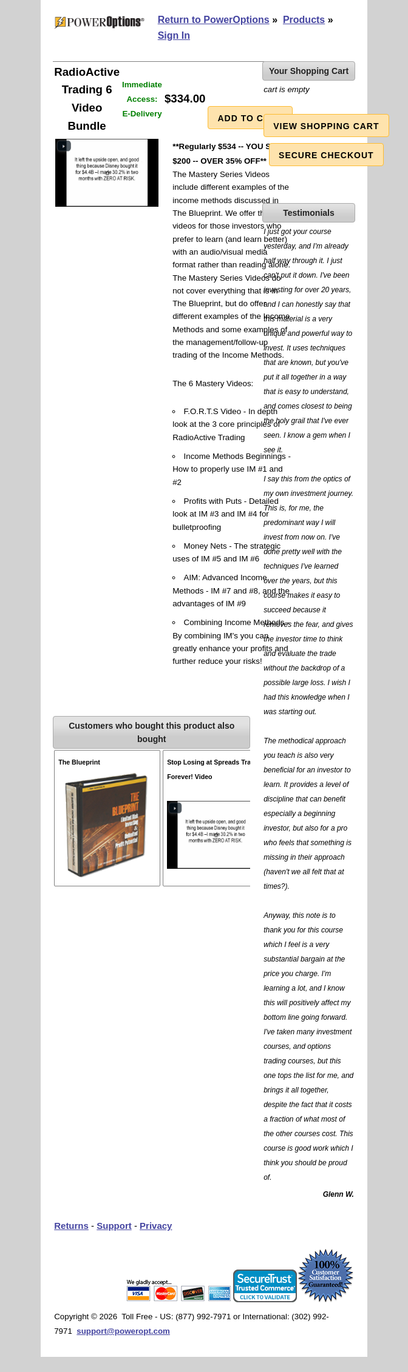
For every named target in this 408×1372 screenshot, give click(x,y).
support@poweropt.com (123, 1331)
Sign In (174, 35)
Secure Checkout (326, 155)
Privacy (156, 1225)
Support (114, 1225)
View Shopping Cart (326, 126)
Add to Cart (249, 118)
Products (304, 20)
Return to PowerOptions (214, 20)
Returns (71, 1225)
